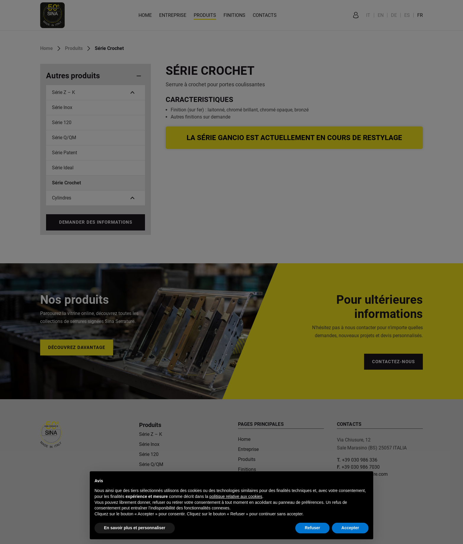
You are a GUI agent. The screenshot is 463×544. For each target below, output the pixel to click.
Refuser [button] (312, 527)
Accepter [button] (350, 527)
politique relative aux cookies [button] (235, 496)
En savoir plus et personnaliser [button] (134, 527)
